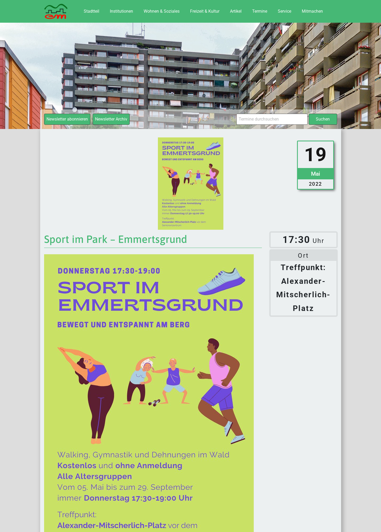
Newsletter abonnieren (67, 119)
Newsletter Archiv (111, 119)
